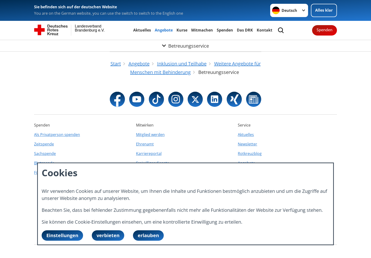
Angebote (164, 30)
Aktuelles (142, 30)
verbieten (108, 235)
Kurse (182, 30)
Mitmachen (202, 30)
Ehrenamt (145, 144)
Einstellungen (62, 235)
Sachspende (45, 153)
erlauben (148, 235)
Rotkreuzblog (250, 153)
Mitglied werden (150, 134)
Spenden (225, 30)
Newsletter (247, 144)
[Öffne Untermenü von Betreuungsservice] (185, 45)
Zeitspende (44, 144)
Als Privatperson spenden (57, 134)
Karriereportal (149, 153)
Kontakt (264, 30)
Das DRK (245, 30)
